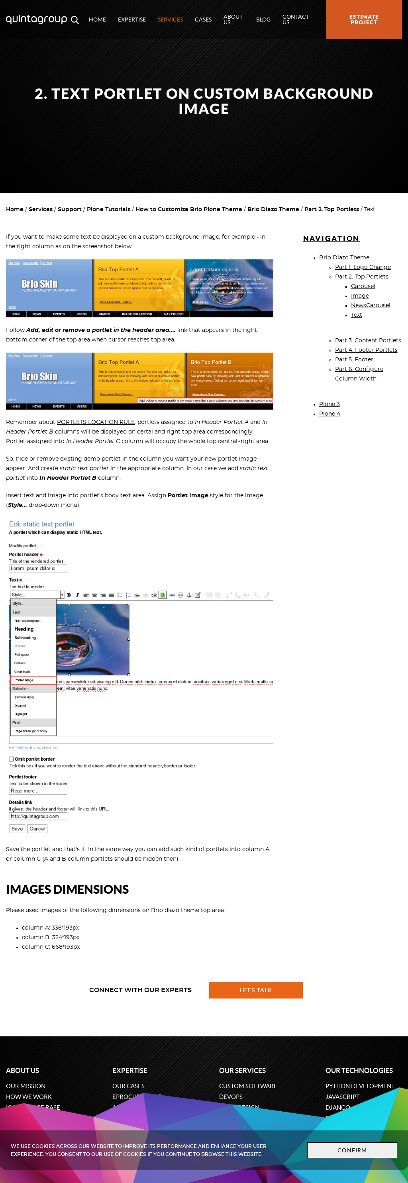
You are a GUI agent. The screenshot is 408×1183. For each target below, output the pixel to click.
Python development (360, 1086)
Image (360, 296)
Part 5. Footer (354, 360)
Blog (263, 19)
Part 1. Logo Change (363, 267)
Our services (242, 1070)
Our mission (25, 1086)
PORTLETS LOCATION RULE (96, 422)
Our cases (128, 1086)
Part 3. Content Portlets (368, 340)
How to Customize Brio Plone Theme (188, 209)
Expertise (132, 19)
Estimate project (364, 20)
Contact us (295, 20)
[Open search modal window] (75, 19)
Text (356, 315)
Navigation (331, 238)
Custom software (248, 1086)
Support (70, 209)
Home (97, 19)
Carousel (363, 286)
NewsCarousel (370, 305)
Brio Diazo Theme (273, 209)
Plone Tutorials (108, 209)
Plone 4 (329, 414)
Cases (203, 19)
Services (170, 19)
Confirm (352, 1150)
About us (233, 20)
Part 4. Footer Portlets (366, 350)
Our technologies (359, 1070)
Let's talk (256, 990)
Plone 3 (329, 404)
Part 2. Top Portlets (331, 209)
